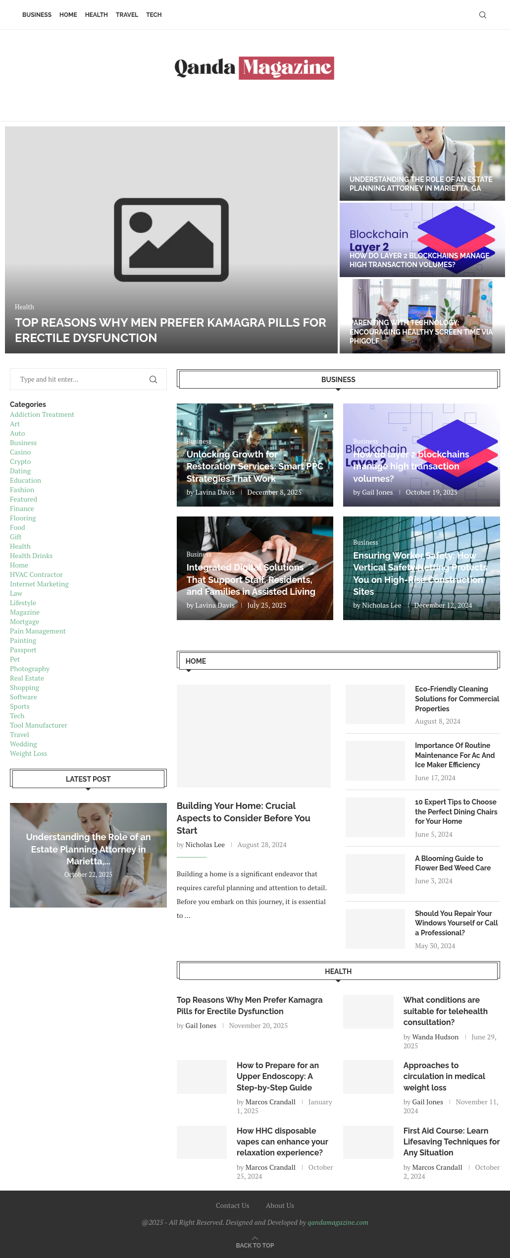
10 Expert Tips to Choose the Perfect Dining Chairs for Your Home (456, 811)
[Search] (483, 14)
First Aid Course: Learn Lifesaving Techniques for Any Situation (452, 1142)
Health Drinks (31, 555)
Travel (127, 14)
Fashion (22, 489)
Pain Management (38, 630)
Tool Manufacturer (38, 725)
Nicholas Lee (381, 605)
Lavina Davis (215, 492)
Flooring (23, 517)
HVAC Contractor (36, 574)
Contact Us (233, 1205)
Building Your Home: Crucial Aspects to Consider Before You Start (243, 818)
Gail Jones (377, 492)
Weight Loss (28, 753)
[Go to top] (255, 1245)
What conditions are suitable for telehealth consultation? (446, 1011)
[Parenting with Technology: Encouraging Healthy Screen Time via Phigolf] (422, 316)
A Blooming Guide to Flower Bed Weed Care (453, 863)
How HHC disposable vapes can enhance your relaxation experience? (282, 1142)
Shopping (24, 687)
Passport (23, 649)
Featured (23, 499)
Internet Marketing (39, 583)
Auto (17, 433)
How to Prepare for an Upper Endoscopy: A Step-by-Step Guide (278, 1076)
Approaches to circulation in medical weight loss (444, 1076)
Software (23, 696)
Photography (30, 668)
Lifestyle (23, 602)
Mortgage (24, 621)
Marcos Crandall (271, 1101)
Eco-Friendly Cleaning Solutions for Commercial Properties (457, 698)
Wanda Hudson (435, 1036)
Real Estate (27, 678)
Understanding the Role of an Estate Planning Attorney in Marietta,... (88, 849)
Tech (154, 14)
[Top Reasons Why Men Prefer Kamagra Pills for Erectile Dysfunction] (171, 239)
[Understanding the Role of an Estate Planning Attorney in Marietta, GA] (422, 163)
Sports (20, 706)
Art (15, 423)
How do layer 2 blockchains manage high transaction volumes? (411, 466)
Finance (22, 508)
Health (96, 14)
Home (68, 14)
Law (16, 593)
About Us (280, 1205)
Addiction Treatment (42, 414)
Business (36, 14)
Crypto (20, 461)
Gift (16, 536)
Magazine (25, 612)
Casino (20, 452)
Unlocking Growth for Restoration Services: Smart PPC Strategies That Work (255, 466)
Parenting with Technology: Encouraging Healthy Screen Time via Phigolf (421, 331)
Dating (20, 470)
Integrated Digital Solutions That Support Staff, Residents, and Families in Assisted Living (251, 579)
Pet (15, 659)
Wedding (23, 743)
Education (25, 480)
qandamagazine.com (337, 1222)
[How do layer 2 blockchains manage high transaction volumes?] (422, 240)
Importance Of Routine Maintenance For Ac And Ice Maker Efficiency (455, 755)
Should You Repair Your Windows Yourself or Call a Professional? (456, 923)
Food (17, 527)
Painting (23, 640)
